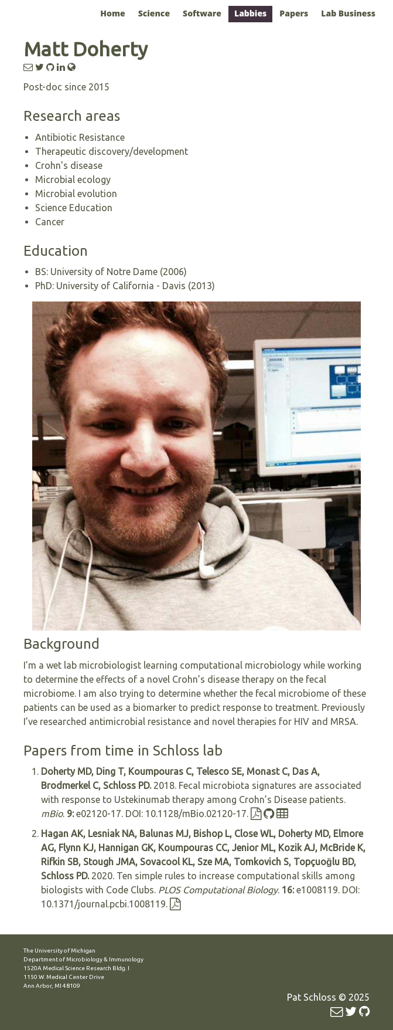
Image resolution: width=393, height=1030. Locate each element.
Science (154, 13)
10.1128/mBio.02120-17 (196, 813)
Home (112, 13)
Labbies (250, 13)
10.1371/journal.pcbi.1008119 (103, 904)
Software (202, 13)
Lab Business (348, 13)
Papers (293, 13)
